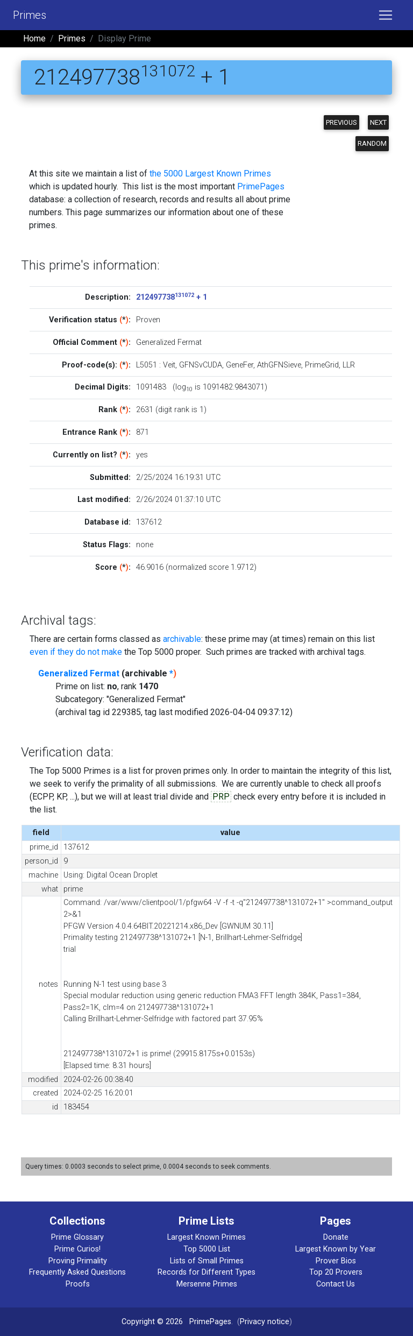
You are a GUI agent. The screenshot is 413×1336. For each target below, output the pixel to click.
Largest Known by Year (335, 1249)
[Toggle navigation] (385, 15)
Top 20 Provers (335, 1272)
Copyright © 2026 (152, 1321)
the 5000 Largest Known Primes (210, 173)
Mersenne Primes (206, 1284)
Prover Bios (336, 1261)
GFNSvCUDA (200, 365)
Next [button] (378, 122)
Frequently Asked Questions (77, 1272)
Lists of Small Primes (207, 1261)
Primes (29, 15)
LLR (349, 365)
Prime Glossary (77, 1237)
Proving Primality (77, 1261)
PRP (221, 796)
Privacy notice (264, 1321)
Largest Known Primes (206, 1237)
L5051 (146, 365)
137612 (149, 522)
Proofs (78, 1284)
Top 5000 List (206, 1249)
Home (34, 38)
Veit (169, 365)
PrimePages (260, 186)
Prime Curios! (77, 1249)
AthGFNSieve (279, 365)
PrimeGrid (322, 365)
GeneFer (239, 365)
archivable (182, 639)
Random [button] (372, 143)
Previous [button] (341, 122)
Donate (335, 1237)
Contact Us (335, 1284)
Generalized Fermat (78, 673)
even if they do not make (76, 652)
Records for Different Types (206, 1272)
